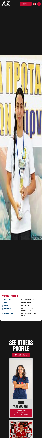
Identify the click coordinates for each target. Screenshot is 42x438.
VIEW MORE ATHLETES (21, 355)
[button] (34, 4)
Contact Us (25, 4)
